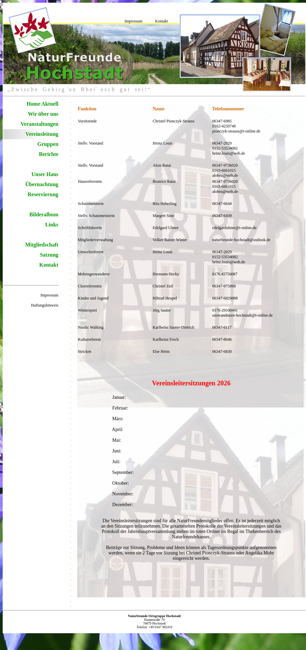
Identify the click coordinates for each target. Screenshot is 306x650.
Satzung (49, 255)
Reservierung (43, 194)
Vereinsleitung (42, 134)
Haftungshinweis (44, 305)
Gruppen (48, 144)
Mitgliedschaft (41, 245)
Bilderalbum (44, 214)
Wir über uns (43, 114)
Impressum (133, 21)
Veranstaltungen (39, 124)
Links (51, 224)
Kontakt (161, 21)
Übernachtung (41, 184)
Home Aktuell (42, 104)
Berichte (48, 154)
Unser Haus (45, 174)
